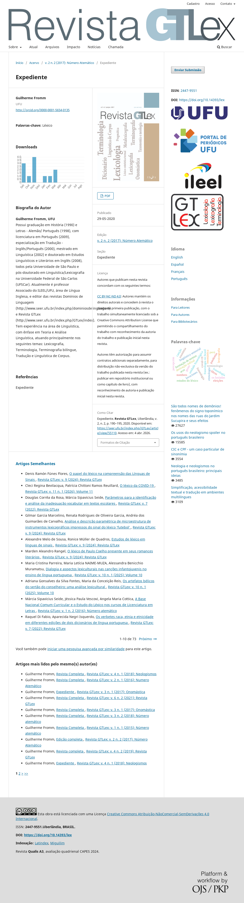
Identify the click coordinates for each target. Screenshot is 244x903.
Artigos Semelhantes (35, 463)
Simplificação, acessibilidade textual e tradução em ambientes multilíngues (197, 492)
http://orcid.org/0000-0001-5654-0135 (43, 110)
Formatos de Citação (115, 442)
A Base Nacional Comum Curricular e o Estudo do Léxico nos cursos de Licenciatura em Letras (89, 605)
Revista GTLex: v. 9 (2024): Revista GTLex (70, 479)
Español (177, 264)
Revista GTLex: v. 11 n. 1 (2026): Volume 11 (59, 491)
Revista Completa (70, 674)
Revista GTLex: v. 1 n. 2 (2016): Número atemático (77, 610)
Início (19, 63)
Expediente (65, 692)
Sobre (14, 47)
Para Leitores (180, 307)
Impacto (73, 47)
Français (177, 271)
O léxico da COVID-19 (137, 485)
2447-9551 (189, 90)
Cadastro (193, 3)
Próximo (145, 639)
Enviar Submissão (187, 70)
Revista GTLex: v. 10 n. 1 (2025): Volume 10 (108, 575)
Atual (33, 47)
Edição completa (69, 739)
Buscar (224, 47)
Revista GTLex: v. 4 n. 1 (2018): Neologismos (122, 674)
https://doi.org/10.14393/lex (201, 100)
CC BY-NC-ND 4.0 (109, 296)
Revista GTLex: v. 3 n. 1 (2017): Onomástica (111, 692)
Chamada (115, 47)
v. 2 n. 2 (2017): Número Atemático (69, 63)
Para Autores (180, 314)
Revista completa (70, 751)
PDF (107, 196)
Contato (226, 3)
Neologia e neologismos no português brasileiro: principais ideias (196, 471)
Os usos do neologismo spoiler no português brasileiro (198, 435)
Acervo (34, 63)
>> (26, 773)
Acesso (210, 3)
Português (179, 278)
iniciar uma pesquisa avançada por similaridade (86, 649)
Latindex (41, 843)
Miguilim (57, 843)
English (177, 257)
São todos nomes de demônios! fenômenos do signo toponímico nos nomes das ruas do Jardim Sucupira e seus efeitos (197, 413)
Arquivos (52, 47)
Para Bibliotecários (184, 321)
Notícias (94, 47)
